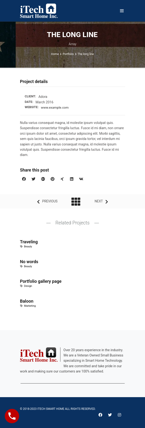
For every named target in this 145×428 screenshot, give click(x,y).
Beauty (28, 246)
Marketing (30, 305)
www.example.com (55, 107)
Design (28, 286)
